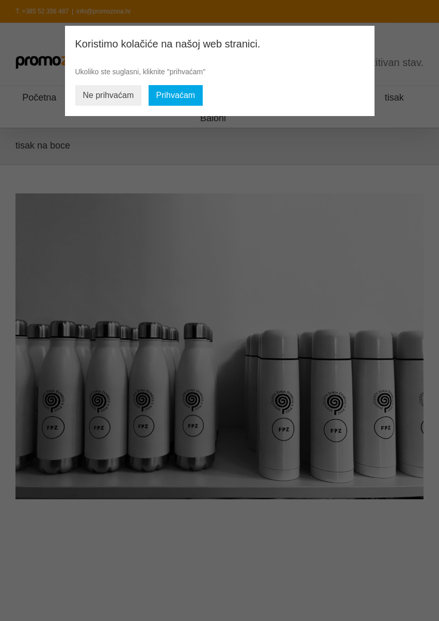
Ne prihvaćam (108, 95)
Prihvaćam (176, 95)
